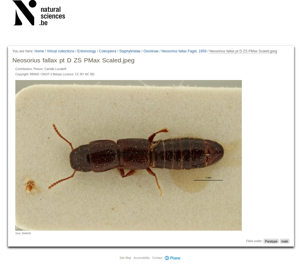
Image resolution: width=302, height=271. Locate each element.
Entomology (86, 51)
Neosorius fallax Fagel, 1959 (184, 51)
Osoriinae (150, 51)
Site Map (125, 258)
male (284, 241)
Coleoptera (107, 51)
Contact (157, 258)
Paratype (271, 241)
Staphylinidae (129, 51)
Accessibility (142, 258)
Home (39, 51)
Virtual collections (60, 51)
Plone (173, 258)
